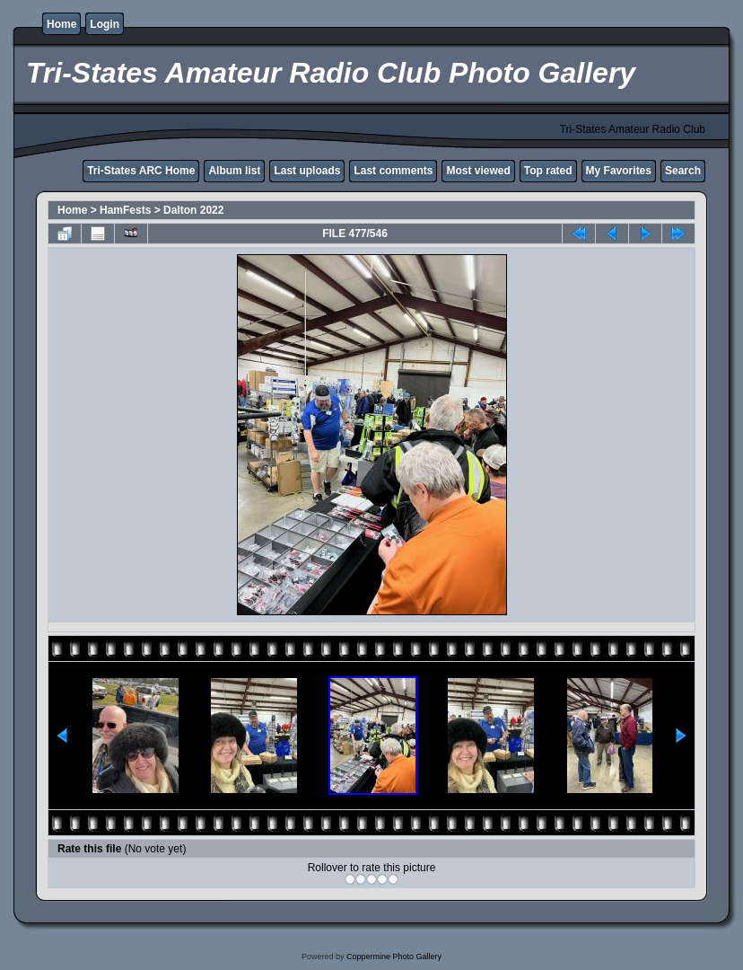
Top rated (548, 170)
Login (104, 24)
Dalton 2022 (193, 210)
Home (61, 24)
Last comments (393, 170)
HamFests (125, 210)
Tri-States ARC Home (141, 170)
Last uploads (307, 170)
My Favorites (618, 170)
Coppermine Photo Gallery (393, 956)
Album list (234, 170)
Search (683, 170)
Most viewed (478, 170)
